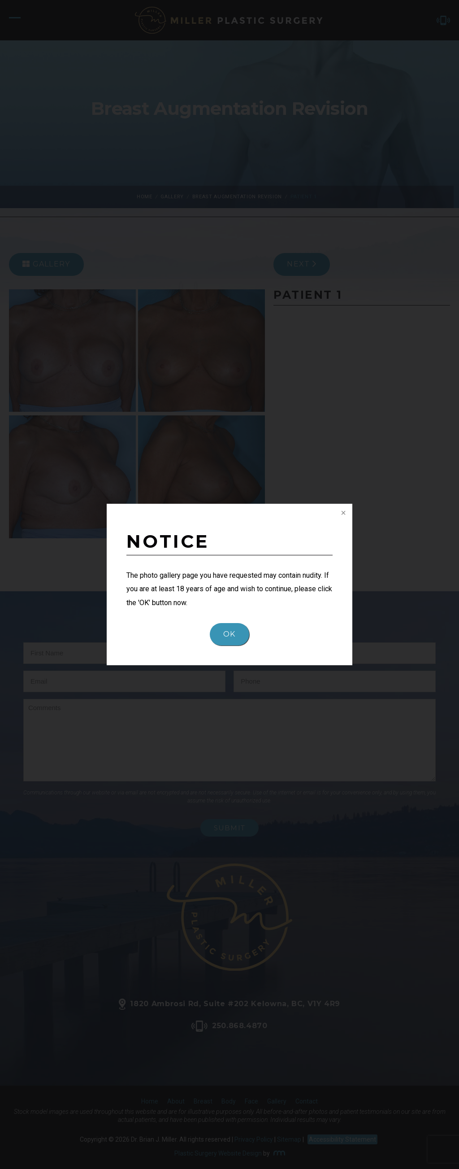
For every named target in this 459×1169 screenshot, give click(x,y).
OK (229, 634)
